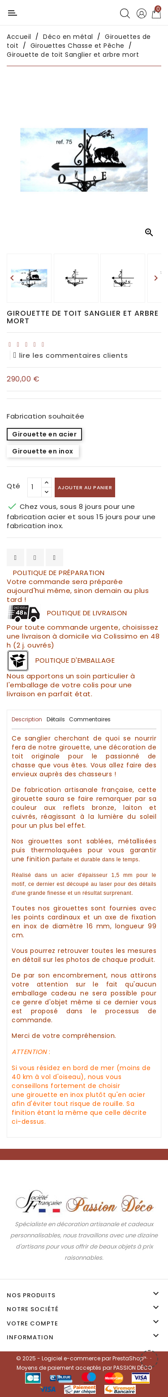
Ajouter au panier (85, 487)
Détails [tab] (56, 719)
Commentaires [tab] (90, 719)
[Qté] (34, 487)
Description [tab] (27, 719)
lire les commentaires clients (70, 355)
